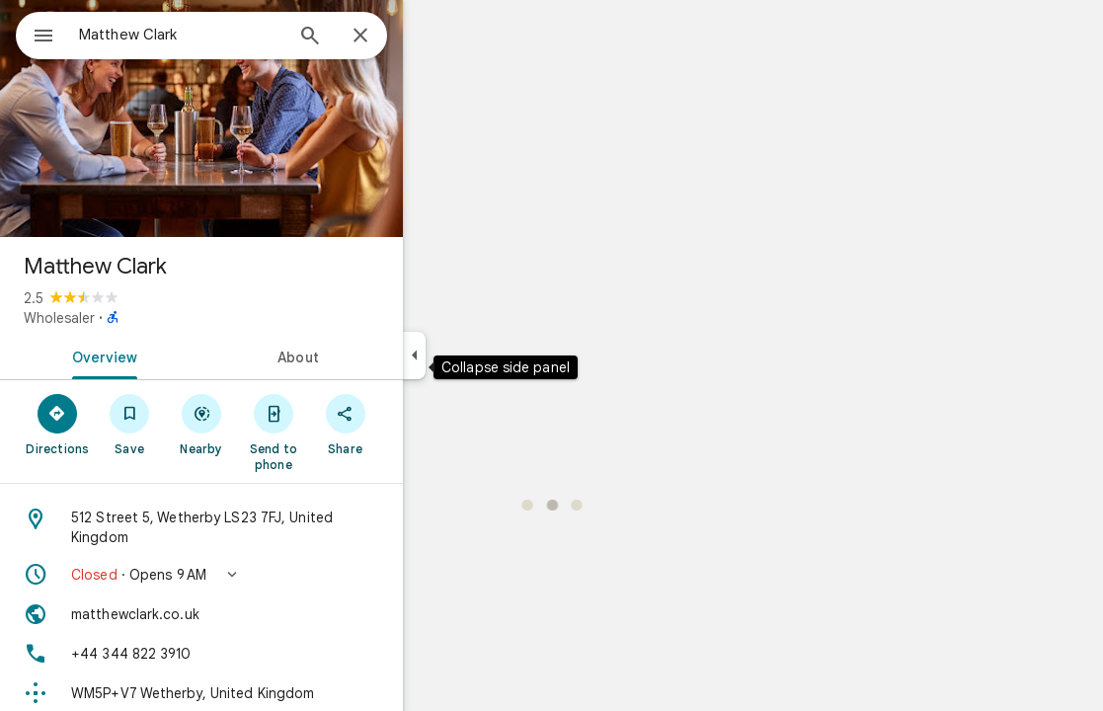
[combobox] (232, 34)
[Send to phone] (344, 431)
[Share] (416, 423)
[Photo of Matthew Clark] (272, 118)
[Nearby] (273, 423)
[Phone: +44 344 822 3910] (272, 653)
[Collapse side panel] (485, 355)
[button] (272, 574)
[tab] (172, 355)
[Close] (431, 36)
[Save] (201, 423)
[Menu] (35, 33)
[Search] (381, 37)
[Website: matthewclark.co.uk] (272, 614)
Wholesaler (130, 318)
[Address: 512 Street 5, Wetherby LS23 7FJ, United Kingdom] (272, 527)
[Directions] (129, 423)
